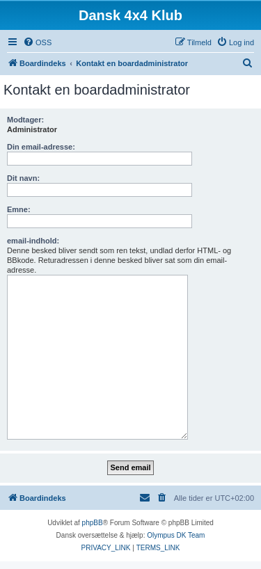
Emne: (19, 209)
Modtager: (25, 119)
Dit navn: (23, 178)
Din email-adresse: (41, 147)
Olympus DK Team (176, 535)
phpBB (92, 523)
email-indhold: (33, 241)
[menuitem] (37, 42)
